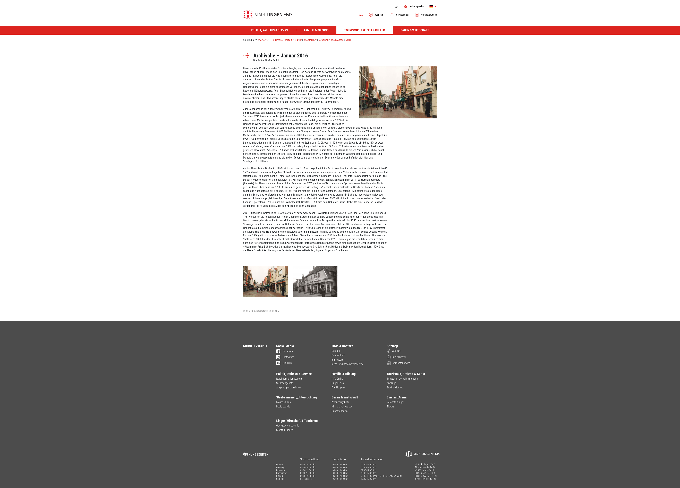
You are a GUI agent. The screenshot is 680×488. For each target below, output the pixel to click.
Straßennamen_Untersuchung (296, 397)
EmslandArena (396, 397)
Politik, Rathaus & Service (294, 374)
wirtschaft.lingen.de (342, 406)
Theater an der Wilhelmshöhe (402, 378)
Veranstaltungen (425, 14)
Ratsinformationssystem (289, 378)
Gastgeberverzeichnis (287, 425)
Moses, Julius (283, 402)
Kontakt (336, 350)
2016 (348, 40)
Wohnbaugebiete (340, 402)
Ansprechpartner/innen (288, 387)
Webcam (376, 14)
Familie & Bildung (344, 374)
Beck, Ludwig (283, 406)
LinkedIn (284, 363)
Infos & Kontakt (342, 346)
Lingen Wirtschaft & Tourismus (297, 421)
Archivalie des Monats (331, 40)
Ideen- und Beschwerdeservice (347, 364)
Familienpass (338, 387)
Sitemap (392, 346)
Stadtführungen (284, 430)
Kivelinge (391, 383)
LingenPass (338, 383)
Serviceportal (399, 14)
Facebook (284, 351)
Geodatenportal (340, 411)
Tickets (390, 406)
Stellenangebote (284, 383)
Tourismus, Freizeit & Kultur (286, 40)
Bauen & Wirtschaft (345, 397)
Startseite (263, 40)
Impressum (337, 359)
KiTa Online (337, 378)
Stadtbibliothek (395, 387)
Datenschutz (338, 355)
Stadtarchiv (310, 40)
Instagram (285, 357)
